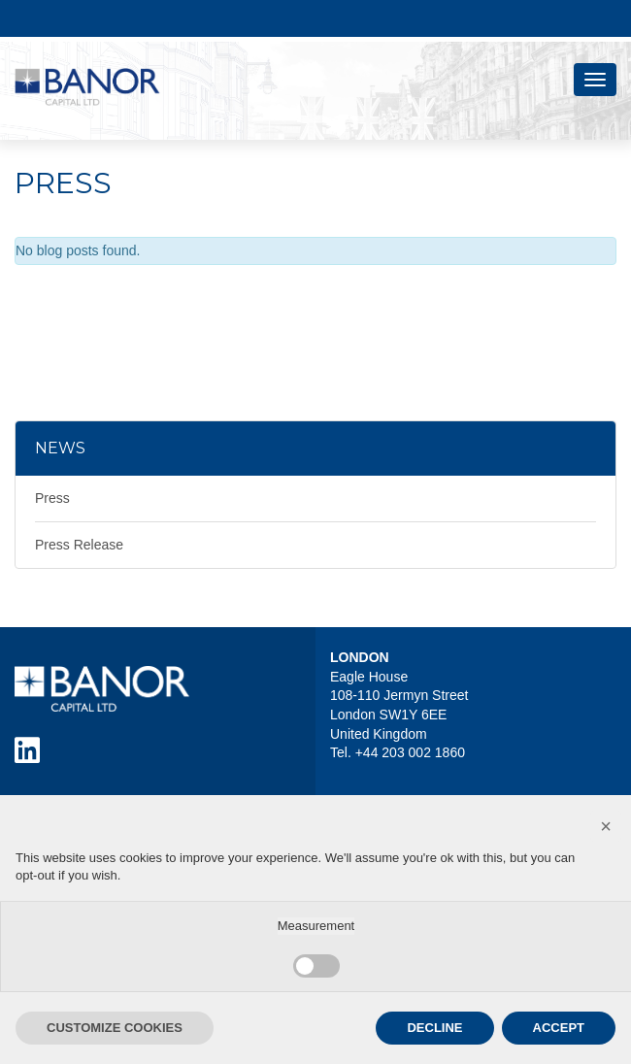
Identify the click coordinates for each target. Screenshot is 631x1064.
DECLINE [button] (434, 1027)
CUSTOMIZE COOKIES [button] (115, 1027)
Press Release (79, 544)
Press (52, 498)
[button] (605, 826)
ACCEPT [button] (558, 1027)
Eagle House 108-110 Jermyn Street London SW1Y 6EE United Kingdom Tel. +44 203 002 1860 (399, 714)
